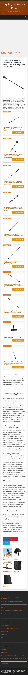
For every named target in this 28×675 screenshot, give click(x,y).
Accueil (3, 52)
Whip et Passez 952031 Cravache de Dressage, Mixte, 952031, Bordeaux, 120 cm (13, 262)
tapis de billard (4, 634)
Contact (12, 672)
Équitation (17, 52)
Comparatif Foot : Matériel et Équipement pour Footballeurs (13, 655)
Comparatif (10, 52)
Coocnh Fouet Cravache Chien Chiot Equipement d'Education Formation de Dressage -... (14, 363)
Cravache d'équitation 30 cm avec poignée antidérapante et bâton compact (13, 312)
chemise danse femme (5, 625)
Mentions (12, 671)
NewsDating (19, 671)
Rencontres (5, 672)
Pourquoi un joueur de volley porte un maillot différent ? (12, 610)
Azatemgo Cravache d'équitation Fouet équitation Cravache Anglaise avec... (13, 129)
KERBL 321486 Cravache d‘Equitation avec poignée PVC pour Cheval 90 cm (13, 235)
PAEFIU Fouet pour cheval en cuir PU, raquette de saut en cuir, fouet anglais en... (13, 183)
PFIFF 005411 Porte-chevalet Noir (13, 338)
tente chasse (3, 649)
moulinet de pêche (4, 652)
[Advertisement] (14, 36)
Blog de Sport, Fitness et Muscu (15, 670)
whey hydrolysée (4, 663)
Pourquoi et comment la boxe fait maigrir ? (9, 613)
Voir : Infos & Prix (19, 132)
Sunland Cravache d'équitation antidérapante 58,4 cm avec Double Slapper (13, 285)
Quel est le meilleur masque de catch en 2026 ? (10, 628)
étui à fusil (3, 637)
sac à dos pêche (4, 631)
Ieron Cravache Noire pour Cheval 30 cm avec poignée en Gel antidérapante (13, 156)
